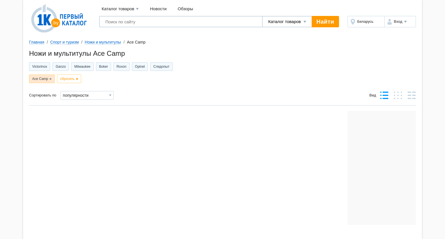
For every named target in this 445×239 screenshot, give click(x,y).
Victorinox (39, 67)
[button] (400, 21)
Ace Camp (40, 79)
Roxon (121, 67)
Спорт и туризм (64, 42)
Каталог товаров (120, 9)
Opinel (140, 67)
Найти (325, 21)
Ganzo (61, 67)
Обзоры (185, 8)
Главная (36, 42)
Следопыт (161, 67)
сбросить (67, 79)
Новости (158, 8)
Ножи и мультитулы (103, 42)
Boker (103, 67)
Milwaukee (82, 67)
